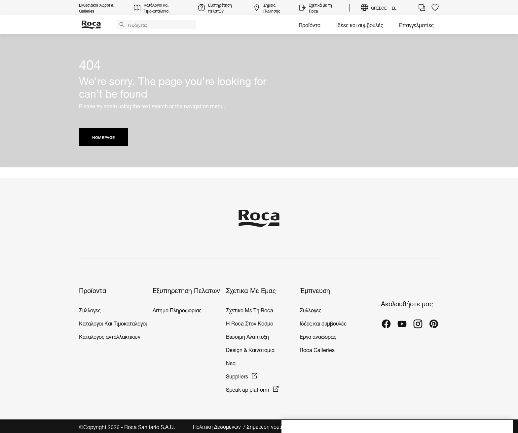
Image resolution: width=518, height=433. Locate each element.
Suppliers (237, 375)
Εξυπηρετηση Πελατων (186, 290)
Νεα (231, 362)
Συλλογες (90, 309)
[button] (122, 24)
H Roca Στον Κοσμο (249, 323)
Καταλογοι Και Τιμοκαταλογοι (113, 323)
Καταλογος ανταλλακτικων (109, 336)
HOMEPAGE (103, 137)
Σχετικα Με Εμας (251, 290)
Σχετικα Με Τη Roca (249, 309)
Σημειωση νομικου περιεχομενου (285, 426)
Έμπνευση (315, 290)
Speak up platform (247, 389)
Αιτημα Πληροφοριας (177, 309)
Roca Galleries (317, 349)
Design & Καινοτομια (250, 349)
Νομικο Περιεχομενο (353, 426)
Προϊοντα (92, 290)
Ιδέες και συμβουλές (359, 24)
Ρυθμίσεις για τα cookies (410, 426)
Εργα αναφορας (318, 336)
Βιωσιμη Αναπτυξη (247, 336)
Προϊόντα (309, 24)
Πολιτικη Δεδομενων (217, 426)
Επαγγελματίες (416, 24)
